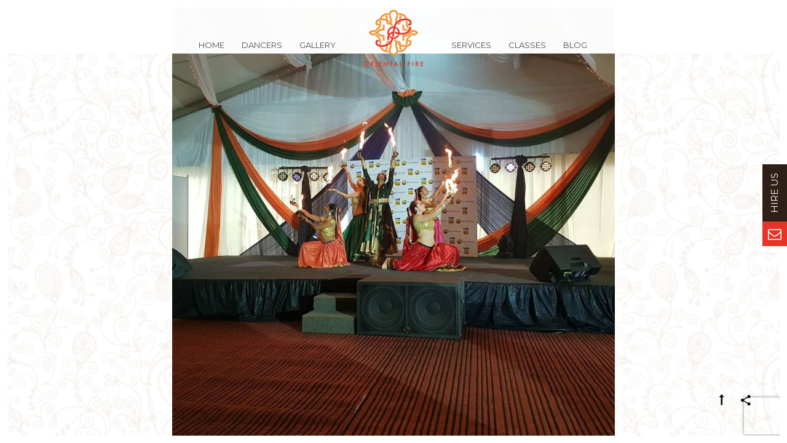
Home (211, 52)
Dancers (262, 52)
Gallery (317, 52)
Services (471, 52)
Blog (575, 52)
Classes (527, 52)
